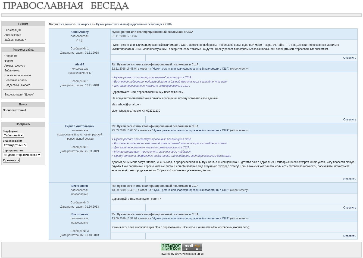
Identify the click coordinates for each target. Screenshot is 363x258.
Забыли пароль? (15, 39)
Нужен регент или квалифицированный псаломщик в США (134, 24)
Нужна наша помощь (17, 75)
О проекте (11, 56)
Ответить (349, 57)
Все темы (65, 24)
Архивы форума (14, 65)
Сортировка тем (13, 150)
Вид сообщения (12, 140)
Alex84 (79, 64)
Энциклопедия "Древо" (19, 94)
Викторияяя (79, 185)
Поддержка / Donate (17, 85)
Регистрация (12, 30)
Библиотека (11, 70)
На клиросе (83, 24)
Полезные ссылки (15, 80)
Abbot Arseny (80, 32)
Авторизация (12, 35)
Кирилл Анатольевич (79, 126)
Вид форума (10, 131)
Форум (8, 60)
